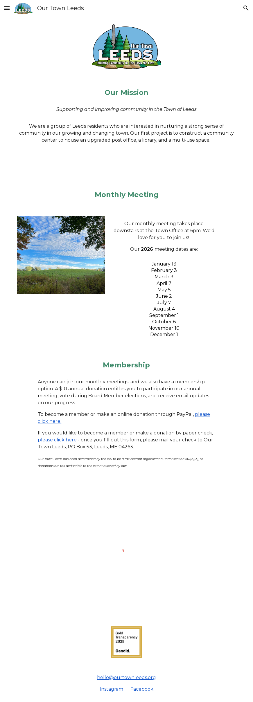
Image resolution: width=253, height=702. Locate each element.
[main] (126, 92)
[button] (7, 8)
